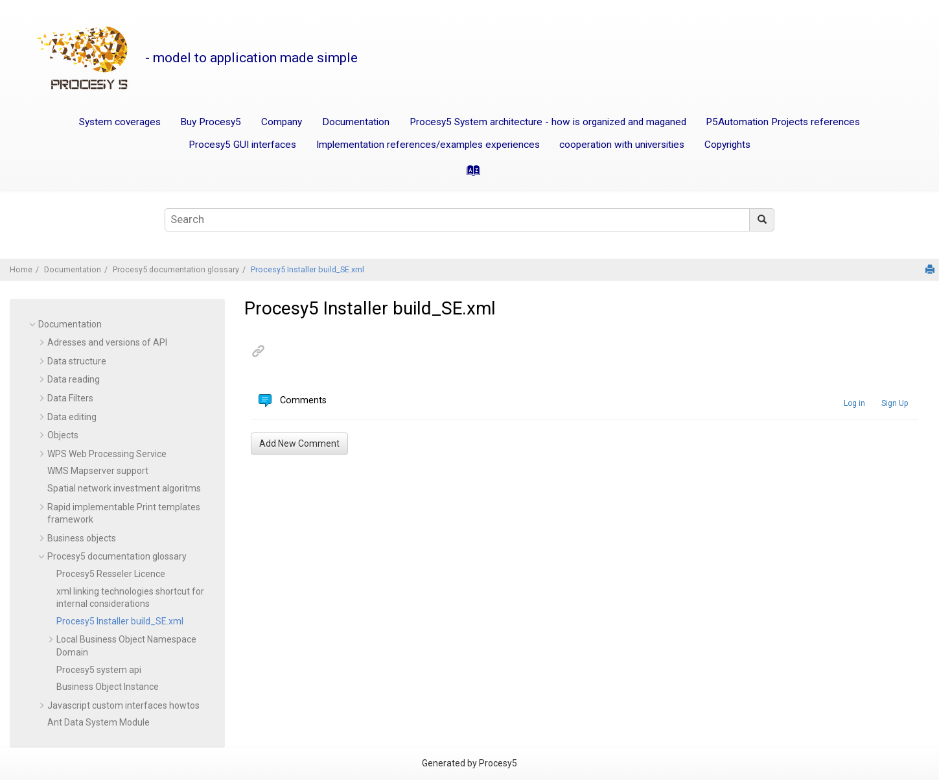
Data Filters (70, 398)
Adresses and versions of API (107, 342)
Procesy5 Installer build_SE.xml (307, 269)
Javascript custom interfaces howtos (123, 705)
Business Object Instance (107, 686)
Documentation (355, 122)
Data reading (73, 379)
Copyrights (727, 144)
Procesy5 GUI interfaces (242, 144)
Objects (62, 435)
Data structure (76, 361)
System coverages (120, 122)
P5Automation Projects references (783, 122)
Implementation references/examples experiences (428, 144)
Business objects (81, 538)
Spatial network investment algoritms (124, 488)
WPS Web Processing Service (107, 454)
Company (281, 122)
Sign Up (894, 403)
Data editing (72, 417)
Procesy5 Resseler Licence (110, 574)
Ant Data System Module (98, 722)
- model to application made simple (251, 57)
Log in (854, 403)
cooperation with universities (621, 144)
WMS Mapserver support (97, 471)
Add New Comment (299, 443)
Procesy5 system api (98, 670)
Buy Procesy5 (210, 122)
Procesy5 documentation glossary (176, 269)
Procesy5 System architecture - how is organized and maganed (548, 122)
